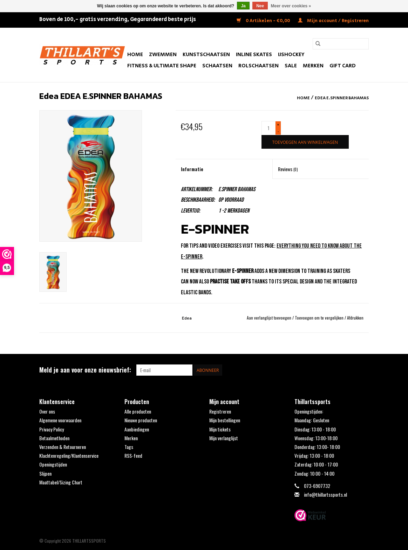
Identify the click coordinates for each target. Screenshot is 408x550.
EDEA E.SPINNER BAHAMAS (342, 98)
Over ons (47, 411)
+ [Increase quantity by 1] (278, 125)
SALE (291, 65)
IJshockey (291, 54)
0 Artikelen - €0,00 (264, 21)
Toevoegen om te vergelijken (320, 318)
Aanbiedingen (136, 429)
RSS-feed (133, 455)
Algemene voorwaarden (60, 420)
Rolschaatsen (258, 65)
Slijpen (45, 473)
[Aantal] (268, 128)
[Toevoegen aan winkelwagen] (305, 142)
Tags (128, 446)
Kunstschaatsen (206, 54)
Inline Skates (254, 54)
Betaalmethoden (54, 438)
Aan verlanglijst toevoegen (269, 318)
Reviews (288, 169)
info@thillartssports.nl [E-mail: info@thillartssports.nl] (325, 494)
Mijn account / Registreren (333, 21)
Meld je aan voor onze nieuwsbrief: (85, 370)
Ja (243, 6)
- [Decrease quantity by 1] (278, 131)
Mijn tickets (220, 429)
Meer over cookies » (291, 6)
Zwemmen (163, 54)
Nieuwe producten (140, 420)
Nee (260, 6)
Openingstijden (53, 464)
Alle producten (137, 411)
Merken (313, 65)
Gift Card (342, 65)
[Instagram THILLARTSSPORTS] (363, 370)
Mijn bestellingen (224, 420)
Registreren (220, 411)
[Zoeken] (341, 43)
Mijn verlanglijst (223, 438)
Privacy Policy (51, 429)
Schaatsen (217, 65)
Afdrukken (355, 318)
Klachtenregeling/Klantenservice (68, 455)
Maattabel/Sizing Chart (60, 482)
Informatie (192, 169)
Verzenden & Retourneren (62, 446)
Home (135, 54)
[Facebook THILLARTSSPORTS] (350, 370)
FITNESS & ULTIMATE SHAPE (161, 65)
